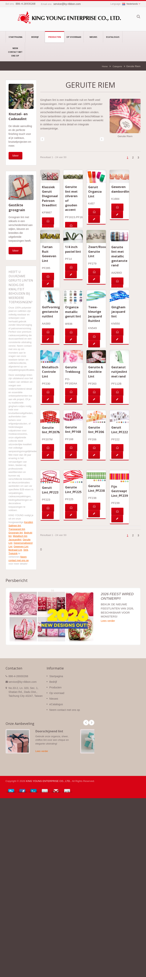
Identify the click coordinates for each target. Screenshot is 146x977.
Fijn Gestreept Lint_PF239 (119, 491)
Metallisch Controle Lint (50, 371)
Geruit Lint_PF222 (119, 429)
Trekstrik (13, 553)
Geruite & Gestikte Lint (95, 371)
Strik (25, 549)
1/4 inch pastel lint (73, 249)
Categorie (117, 66)
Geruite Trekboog (72, 369)
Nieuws (93, 36)
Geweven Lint (21, 546)
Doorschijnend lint (49, 731)
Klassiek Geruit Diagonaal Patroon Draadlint (50, 196)
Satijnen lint (15, 525)
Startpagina (15, 36)
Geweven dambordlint (121, 189)
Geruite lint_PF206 (96, 429)
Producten (54, 36)
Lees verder (108, 620)
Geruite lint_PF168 (73, 429)
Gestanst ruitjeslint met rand (119, 371)
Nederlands (130, 4)
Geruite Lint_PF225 (73, 489)
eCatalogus (112, 36)
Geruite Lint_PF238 (96, 488)
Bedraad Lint (15, 549)
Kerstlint (28, 522)
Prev (86, 722)
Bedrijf (35, 36)
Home (105, 66)
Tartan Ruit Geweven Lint (49, 254)
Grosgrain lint (16, 532)
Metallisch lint (20, 536)
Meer (15, 155)
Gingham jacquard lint (118, 311)
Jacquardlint (15, 539)
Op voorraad (74, 36)
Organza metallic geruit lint (73, 311)
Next (91, 722)
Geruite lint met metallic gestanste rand (119, 256)
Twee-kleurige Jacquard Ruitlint (95, 314)
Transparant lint (17, 529)
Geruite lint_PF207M (51, 429)
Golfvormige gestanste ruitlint (52, 311)
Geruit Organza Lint (95, 191)
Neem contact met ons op (15, 51)
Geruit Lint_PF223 (50, 489)
